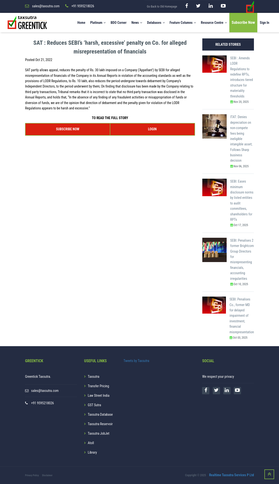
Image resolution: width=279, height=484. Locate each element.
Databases (156, 23)
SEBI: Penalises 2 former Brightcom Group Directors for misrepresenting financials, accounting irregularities (242, 259)
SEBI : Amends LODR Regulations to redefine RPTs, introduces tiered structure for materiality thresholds (241, 77)
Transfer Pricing (98, 386)
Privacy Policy (32, 475)
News (136, 23)
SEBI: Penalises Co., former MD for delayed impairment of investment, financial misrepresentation (242, 315)
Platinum (98, 23)
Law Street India (99, 395)
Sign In (264, 23)
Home (81, 23)
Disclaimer (47, 475)
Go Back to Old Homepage (162, 6)
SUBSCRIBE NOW (67, 129)
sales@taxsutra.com (45, 391)
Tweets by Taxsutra (136, 361)
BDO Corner (118, 23)
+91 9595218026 (42, 403)
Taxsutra (93, 376)
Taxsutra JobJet (99, 433)
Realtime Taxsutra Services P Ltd (231, 475)
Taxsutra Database (100, 414)
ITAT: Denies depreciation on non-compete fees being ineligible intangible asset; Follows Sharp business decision (241, 138)
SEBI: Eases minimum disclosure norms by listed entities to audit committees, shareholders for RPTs (241, 200)
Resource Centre (214, 23)
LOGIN (152, 129)
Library (92, 452)
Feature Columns (183, 23)
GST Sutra (94, 405)
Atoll (91, 443)
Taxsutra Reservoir (100, 424)
